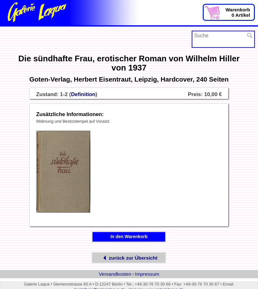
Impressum (147, 274)
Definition (83, 94)
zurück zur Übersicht (129, 258)
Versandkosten (115, 274)
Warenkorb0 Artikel (237, 12)
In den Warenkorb (129, 236)
